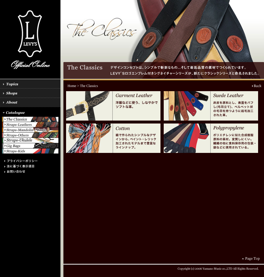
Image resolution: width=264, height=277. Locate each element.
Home (72, 86)
